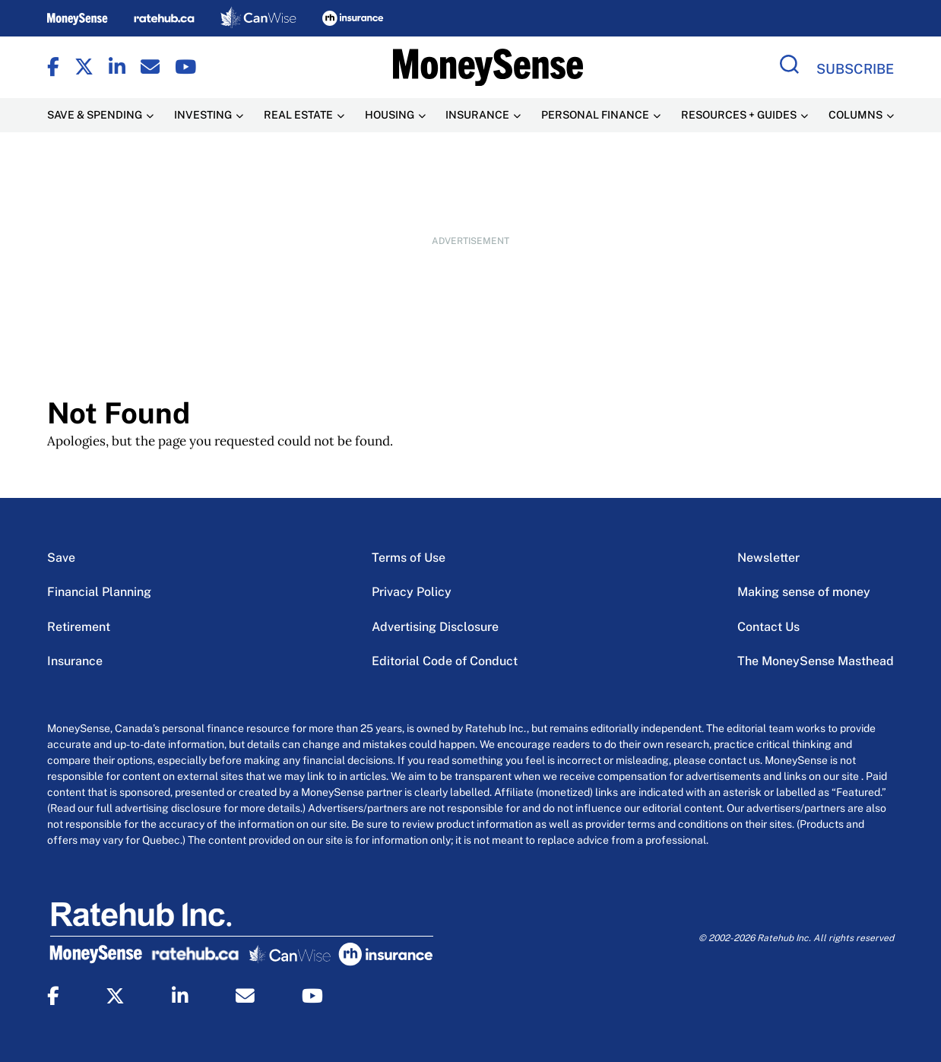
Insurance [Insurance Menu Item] (477, 115)
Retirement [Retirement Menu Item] (78, 627)
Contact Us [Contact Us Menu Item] (768, 627)
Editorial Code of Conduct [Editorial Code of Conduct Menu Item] (445, 661)
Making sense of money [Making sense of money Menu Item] (803, 592)
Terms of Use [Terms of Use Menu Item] (408, 557)
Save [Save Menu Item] (61, 557)
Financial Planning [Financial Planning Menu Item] (99, 592)
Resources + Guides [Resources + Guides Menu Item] (739, 115)
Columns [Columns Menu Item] (855, 115)
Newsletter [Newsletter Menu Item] (768, 557)
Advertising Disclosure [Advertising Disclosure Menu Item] (435, 627)
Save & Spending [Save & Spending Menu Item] (94, 115)
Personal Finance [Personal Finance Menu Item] (595, 115)
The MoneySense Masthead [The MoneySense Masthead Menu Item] (815, 661)
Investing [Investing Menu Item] (203, 115)
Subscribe (855, 69)
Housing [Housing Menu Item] (389, 115)
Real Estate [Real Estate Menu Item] (298, 115)
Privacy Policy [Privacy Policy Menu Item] (411, 592)
